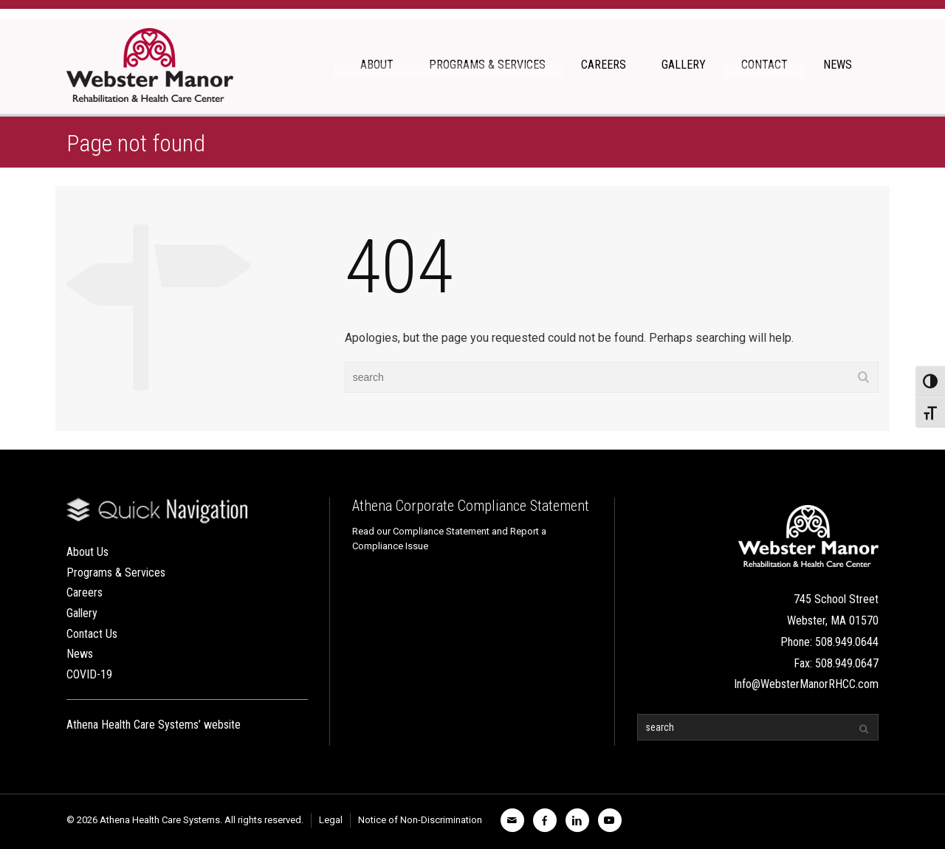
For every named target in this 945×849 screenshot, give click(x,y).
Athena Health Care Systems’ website (153, 725)
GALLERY (684, 65)
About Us (87, 552)
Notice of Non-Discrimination (420, 819)
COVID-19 (89, 674)
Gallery (81, 613)
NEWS (837, 65)
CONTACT (764, 65)
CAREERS (603, 65)
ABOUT (377, 65)
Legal (331, 819)
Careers (84, 592)
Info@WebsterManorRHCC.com (806, 684)
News (79, 654)
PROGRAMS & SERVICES (487, 65)
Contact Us (91, 634)
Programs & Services (115, 573)
